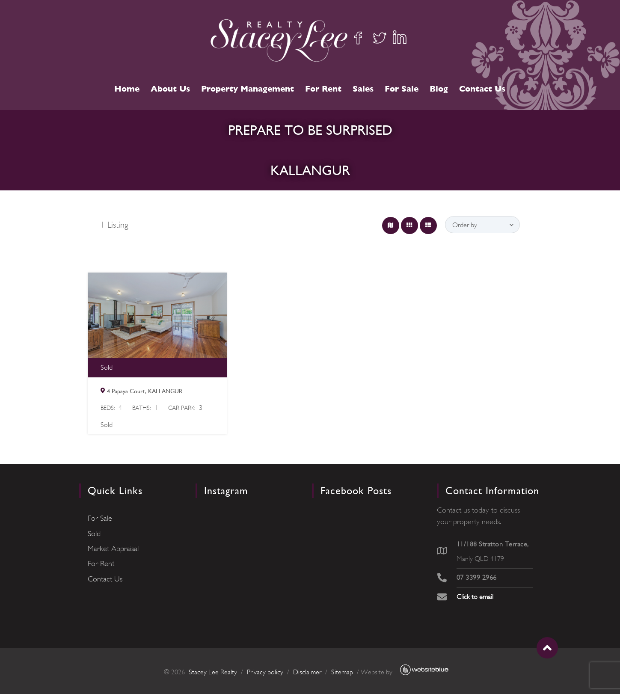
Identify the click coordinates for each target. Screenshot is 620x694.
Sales (363, 88)
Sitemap (342, 672)
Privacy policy (265, 672)
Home (126, 88)
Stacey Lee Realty (213, 672)
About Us (170, 88)
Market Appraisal (113, 548)
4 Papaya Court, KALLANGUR (144, 391)
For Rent (323, 88)
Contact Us (482, 88)
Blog (439, 88)
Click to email (475, 597)
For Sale (401, 88)
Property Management (247, 88)
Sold (94, 533)
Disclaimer (307, 672)
